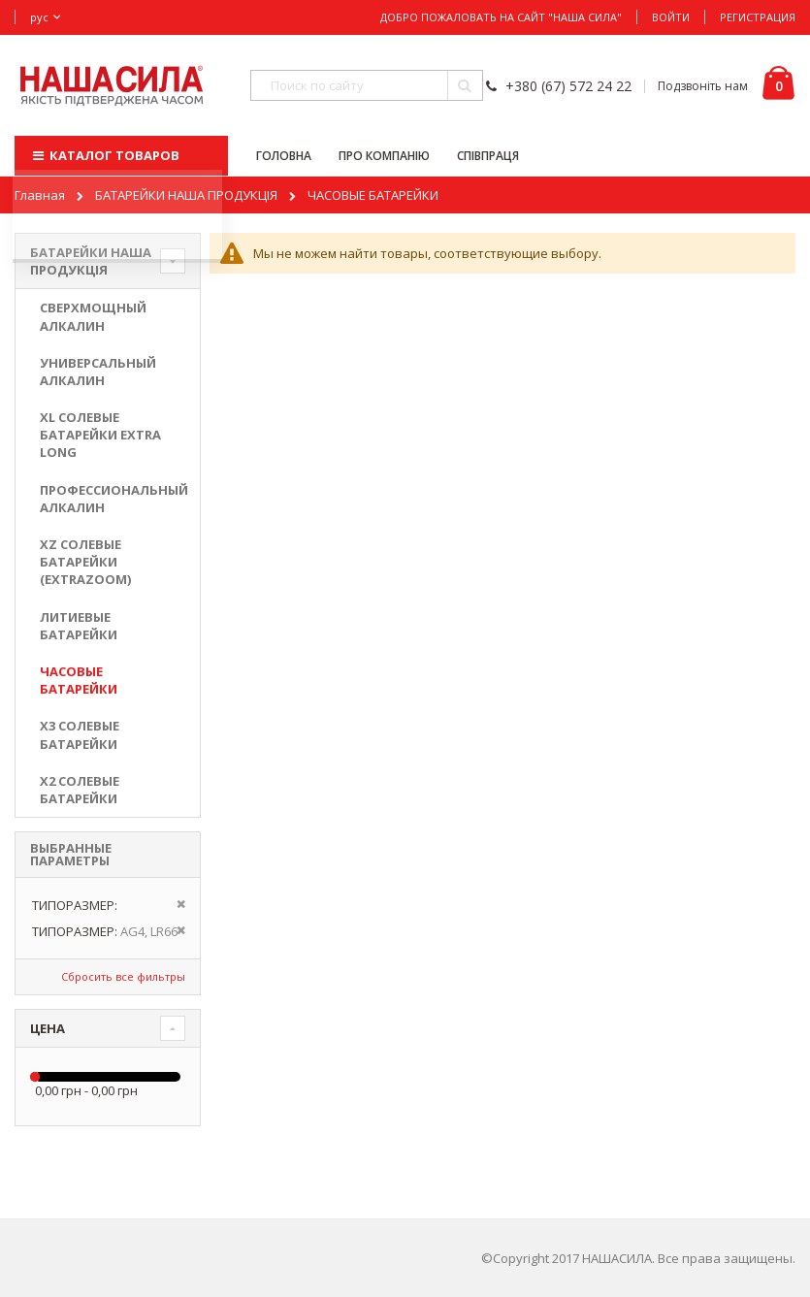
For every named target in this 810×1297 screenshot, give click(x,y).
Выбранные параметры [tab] (71, 854)
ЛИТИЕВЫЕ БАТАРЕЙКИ (78, 625)
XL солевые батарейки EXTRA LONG (100, 434)
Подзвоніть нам (703, 86)
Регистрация (757, 17)
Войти (671, 17)
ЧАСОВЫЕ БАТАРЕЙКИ (78, 680)
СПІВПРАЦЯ (488, 155)
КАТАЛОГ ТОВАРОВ (104, 155)
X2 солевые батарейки (79, 789)
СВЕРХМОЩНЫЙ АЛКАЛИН (93, 316)
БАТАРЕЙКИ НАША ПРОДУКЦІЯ (186, 195)
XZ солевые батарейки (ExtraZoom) (85, 561)
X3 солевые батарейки (79, 734)
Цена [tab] (47, 1028)
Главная (40, 195)
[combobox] (366, 85)
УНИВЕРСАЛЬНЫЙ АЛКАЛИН (98, 371)
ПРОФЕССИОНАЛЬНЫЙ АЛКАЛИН (108, 498)
